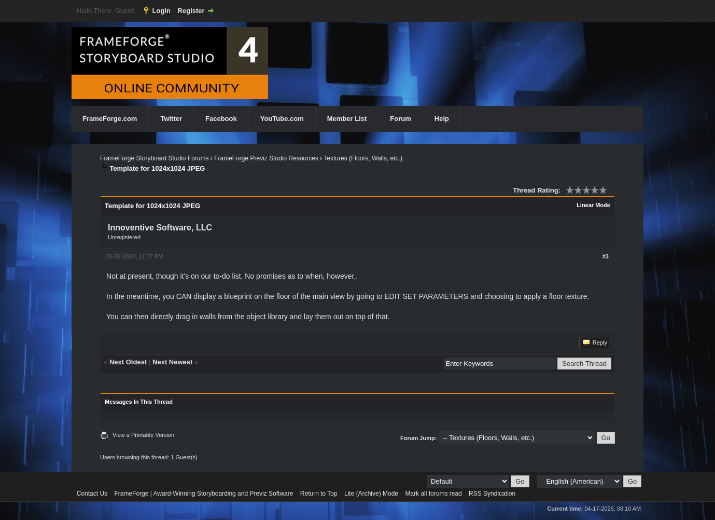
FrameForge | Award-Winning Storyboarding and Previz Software (203, 493)
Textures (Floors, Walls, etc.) (363, 158)
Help (441, 118)
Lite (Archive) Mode (371, 493)
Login (161, 11)
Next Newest (172, 362)
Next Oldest (128, 362)
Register (191, 11)
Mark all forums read (433, 493)
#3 (605, 256)
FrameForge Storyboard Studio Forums (154, 158)
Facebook (221, 118)
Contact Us (92, 493)
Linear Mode (593, 205)
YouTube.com (282, 118)
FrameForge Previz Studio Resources (266, 158)
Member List (347, 118)
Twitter (171, 118)
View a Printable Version (143, 435)
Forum (400, 118)
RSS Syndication (492, 493)
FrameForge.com (109, 118)
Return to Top (319, 493)
